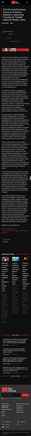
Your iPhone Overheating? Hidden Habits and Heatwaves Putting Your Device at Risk (14, 350)
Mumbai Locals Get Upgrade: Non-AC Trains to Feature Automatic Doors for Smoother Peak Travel (15, 369)
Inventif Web (12, 433)
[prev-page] (3, 322)
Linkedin (7, 424)
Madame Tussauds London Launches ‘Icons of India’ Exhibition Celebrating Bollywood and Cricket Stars (5, 275)
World (11, 23)
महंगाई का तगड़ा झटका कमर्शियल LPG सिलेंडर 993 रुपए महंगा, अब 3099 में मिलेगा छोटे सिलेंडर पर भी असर (15, 359)
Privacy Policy (18, 398)
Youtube (7, 427)
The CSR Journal (11, 33)
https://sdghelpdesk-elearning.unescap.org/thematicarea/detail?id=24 (15, 230)
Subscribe (25, 395)
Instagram (23, 421)
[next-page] (5, 322)
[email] (11, 395)
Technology (6, 354)
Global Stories (5, 23)
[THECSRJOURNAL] (16, 2)
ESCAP (8, 239)
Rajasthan (6, 345)
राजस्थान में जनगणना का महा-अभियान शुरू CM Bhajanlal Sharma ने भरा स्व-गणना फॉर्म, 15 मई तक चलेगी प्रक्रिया (15, 341)
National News (7, 363)
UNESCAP (5, 242)
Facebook (7, 421)
